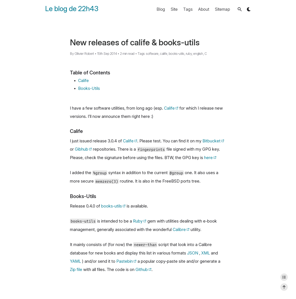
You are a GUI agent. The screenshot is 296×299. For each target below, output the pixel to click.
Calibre (179, 229)
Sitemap (222, 9)
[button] (239, 9)
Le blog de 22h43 (71, 9)
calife (163, 54)
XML (205, 253)
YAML (75, 261)
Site (174, 9)
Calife (83, 80)
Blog (161, 9)
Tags (188, 9)
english (198, 54)
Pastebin (124, 261)
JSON (192, 253)
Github (141, 269)
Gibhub (81, 149)
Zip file (76, 269)
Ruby (138, 221)
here (208, 157)
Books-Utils (89, 88)
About (203, 9)
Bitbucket (211, 140)
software (152, 54)
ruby (189, 54)
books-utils (176, 54)
